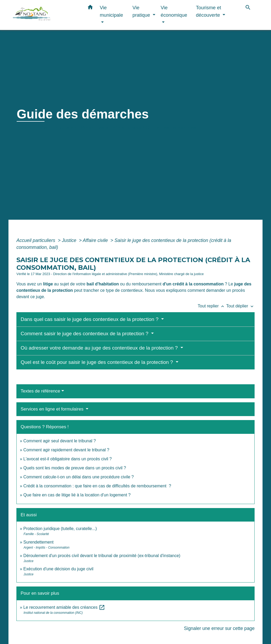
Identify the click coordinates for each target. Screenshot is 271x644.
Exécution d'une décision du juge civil (58, 569)
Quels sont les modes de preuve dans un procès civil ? (74, 468)
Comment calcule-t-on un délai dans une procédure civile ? (78, 477)
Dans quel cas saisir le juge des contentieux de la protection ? (90, 319)
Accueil (26, 127)
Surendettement (38, 542)
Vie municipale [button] (111, 11)
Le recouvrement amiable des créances (64, 607)
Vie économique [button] (174, 11)
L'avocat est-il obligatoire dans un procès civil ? (67, 459)
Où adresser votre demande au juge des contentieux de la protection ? (100, 348)
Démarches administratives (109, 127)
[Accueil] (45, 15)
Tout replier (212, 306)
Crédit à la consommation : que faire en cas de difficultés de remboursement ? (97, 486)
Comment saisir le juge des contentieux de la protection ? (85, 333)
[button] (90, 8)
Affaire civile (96, 240)
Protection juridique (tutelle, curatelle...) (60, 528)
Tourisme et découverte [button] (208, 11)
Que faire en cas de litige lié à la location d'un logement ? (76, 495)
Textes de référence (40, 391)
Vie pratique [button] (142, 11)
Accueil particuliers (36, 240)
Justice (70, 240)
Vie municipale (57, 127)
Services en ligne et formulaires (53, 409)
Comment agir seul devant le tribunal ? (59, 441)
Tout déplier (240, 306)
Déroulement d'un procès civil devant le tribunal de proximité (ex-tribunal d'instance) (101, 555)
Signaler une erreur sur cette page (219, 628)
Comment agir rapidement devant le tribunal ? (66, 450)
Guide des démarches (171, 127)
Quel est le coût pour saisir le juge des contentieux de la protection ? (97, 362)
